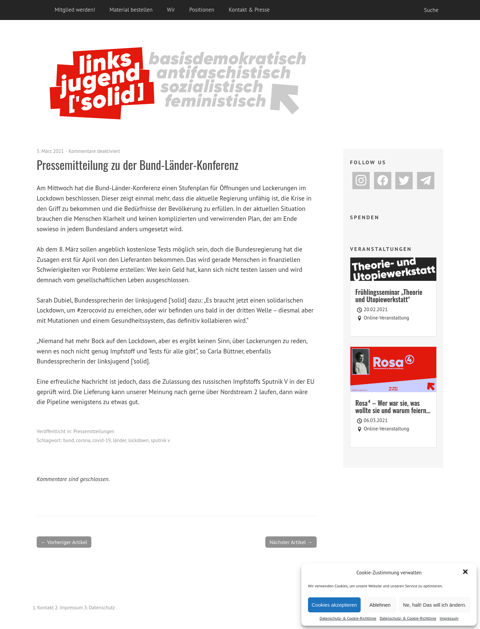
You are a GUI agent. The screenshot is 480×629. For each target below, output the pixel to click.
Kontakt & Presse (249, 9)
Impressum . (72, 607)
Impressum (449, 618)
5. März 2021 (50, 151)
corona (83, 440)
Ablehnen (379, 605)
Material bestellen (131, 9)
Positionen (201, 9)
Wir (171, 9)
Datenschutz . (103, 607)
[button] (466, 572)
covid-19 (101, 440)
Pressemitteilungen (93, 431)
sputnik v (160, 440)
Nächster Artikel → (291, 542)
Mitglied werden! (75, 9)
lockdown (138, 440)
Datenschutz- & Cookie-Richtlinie (348, 618)
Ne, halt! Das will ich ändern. (434, 605)
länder (119, 440)
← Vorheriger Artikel (64, 542)
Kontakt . (46, 607)
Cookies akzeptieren (334, 605)
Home (43, 10)
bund (68, 440)
